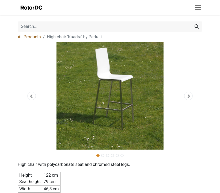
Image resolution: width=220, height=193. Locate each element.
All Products (29, 36)
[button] (31, 95)
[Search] (196, 26)
